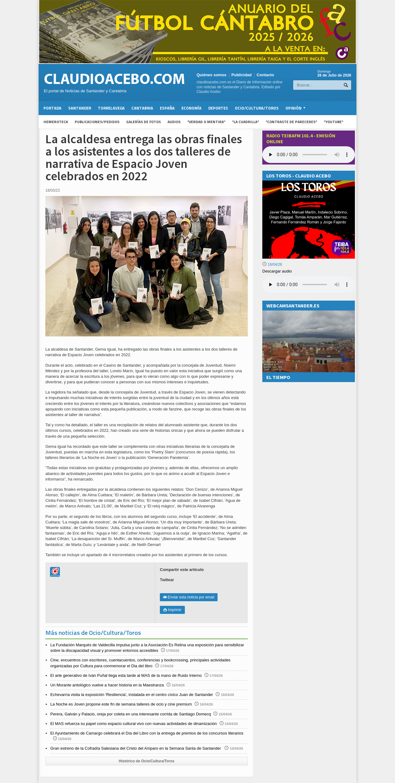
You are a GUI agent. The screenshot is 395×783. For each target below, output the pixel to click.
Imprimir (172, 610)
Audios (174, 122)
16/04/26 (272, 264)
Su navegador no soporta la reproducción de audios (308, 284)
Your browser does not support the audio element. (308, 154)
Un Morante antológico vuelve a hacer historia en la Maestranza (107, 685)
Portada (52, 108)
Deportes (218, 108)
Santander (79, 108)
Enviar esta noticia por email (188, 597)
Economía (191, 108)
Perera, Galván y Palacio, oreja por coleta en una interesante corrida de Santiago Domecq (130, 714)
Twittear (167, 579)
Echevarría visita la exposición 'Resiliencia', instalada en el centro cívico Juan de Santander (131, 694)
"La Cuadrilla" (245, 122)
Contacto (265, 75)
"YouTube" (333, 122)
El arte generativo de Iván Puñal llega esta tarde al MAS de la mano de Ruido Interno (126, 675)
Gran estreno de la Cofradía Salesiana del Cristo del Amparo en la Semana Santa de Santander (136, 748)
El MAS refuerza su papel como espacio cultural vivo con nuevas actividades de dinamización (133, 723)
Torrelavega (111, 108)
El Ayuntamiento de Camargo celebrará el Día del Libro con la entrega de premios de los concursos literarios (146, 733)
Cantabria (142, 108)
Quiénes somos (212, 75)
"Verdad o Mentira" (206, 122)
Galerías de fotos (143, 122)
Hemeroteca (56, 122)
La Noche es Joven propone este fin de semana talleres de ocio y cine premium (121, 704)
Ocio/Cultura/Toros (257, 108)
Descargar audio (277, 271)
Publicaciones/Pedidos (97, 122)
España (167, 108)
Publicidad (241, 75)
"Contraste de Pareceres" (291, 122)
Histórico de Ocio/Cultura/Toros (146, 761)
